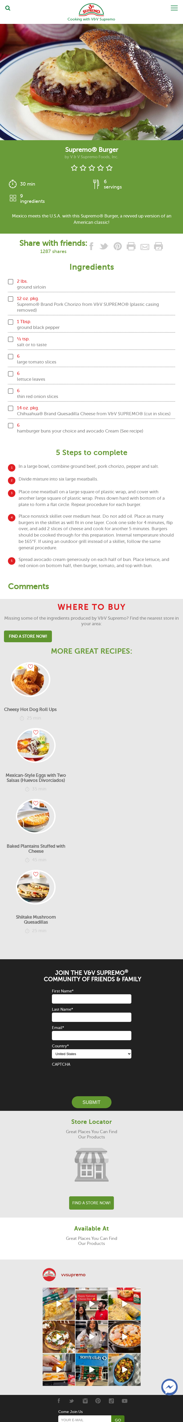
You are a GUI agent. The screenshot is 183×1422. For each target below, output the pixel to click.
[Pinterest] (98, 1401)
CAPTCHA (61, 1064)
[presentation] (92, 1078)
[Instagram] (85, 1401)
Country (60, 1046)
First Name (63, 991)
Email (58, 1028)
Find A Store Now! (28, 636)
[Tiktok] (111, 1401)
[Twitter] (71, 1401)
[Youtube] (124, 1401)
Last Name (62, 1009)
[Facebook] (58, 1401)
